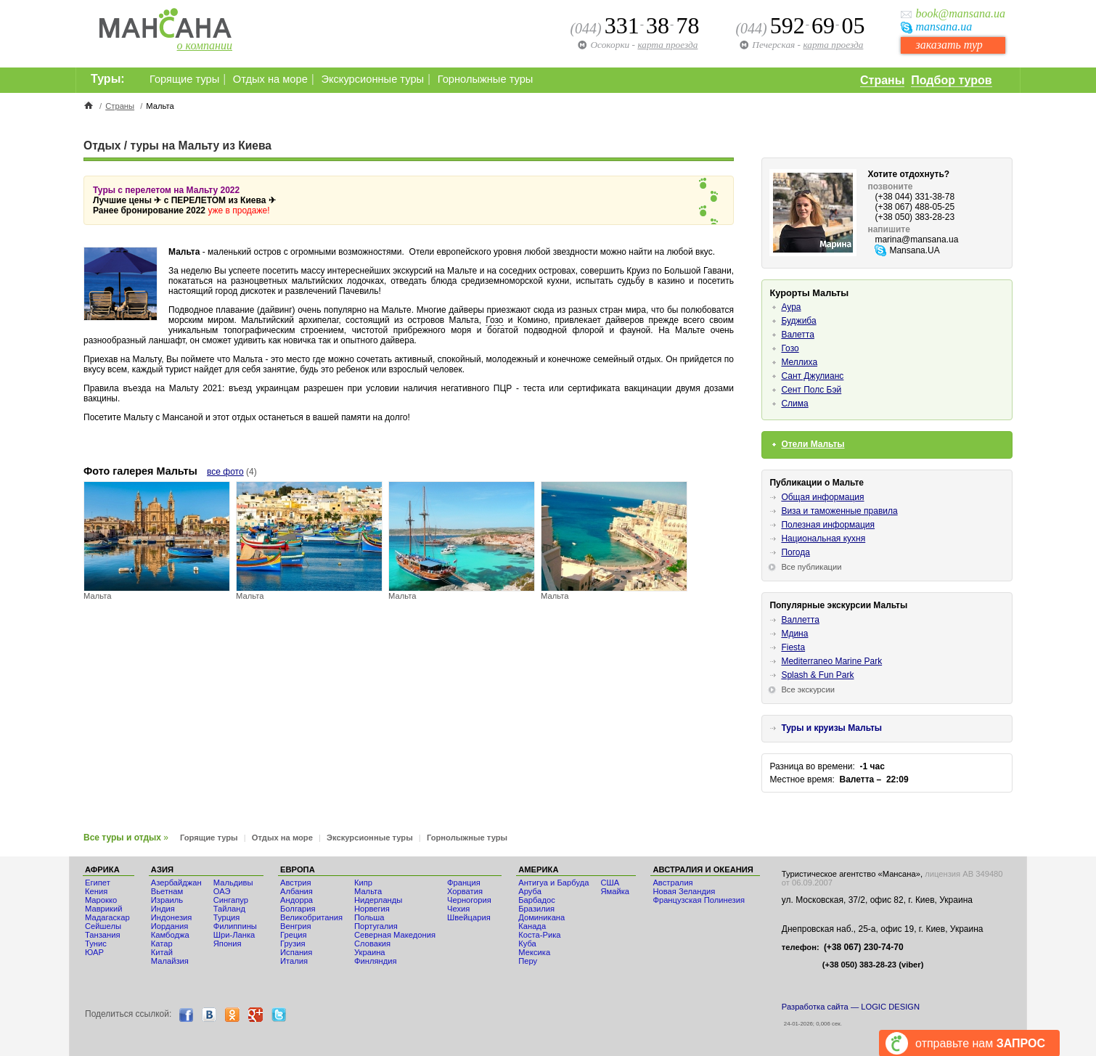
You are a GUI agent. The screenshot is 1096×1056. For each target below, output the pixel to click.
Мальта (368, 891)
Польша (369, 917)
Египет (97, 882)
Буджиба (798, 321)
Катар (162, 943)
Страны (882, 80)
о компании (204, 45)
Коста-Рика (539, 934)
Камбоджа (170, 934)
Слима (794, 403)
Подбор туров (951, 80)
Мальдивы (233, 882)
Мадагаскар (107, 917)
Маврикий (103, 908)
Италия (294, 961)
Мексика (534, 952)
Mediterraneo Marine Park (831, 661)
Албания (296, 891)
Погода (795, 552)
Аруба (529, 891)
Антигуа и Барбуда (553, 882)
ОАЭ (222, 891)
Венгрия (295, 926)
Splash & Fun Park (817, 675)
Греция (293, 934)
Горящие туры (184, 79)
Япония (227, 943)
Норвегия (372, 908)
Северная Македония (394, 934)
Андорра (296, 900)
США (609, 882)
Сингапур (230, 900)
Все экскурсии (808, 689)
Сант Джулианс (812, 376)
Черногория (469, 900)
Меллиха (799, 362)
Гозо (494, 320)
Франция (463, 882)
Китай (162, 952)
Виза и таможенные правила (839, 511)
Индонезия (171, 917)
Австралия (672, 882)
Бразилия (536, 908)
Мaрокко (101, 900)
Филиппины (235, 926)
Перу (527, 961)
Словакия (372, 943)
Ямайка (614, 891)
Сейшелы (103, 926)
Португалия (376, 926)
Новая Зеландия (684, 891)
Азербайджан (176, 882)
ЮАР (94, 952)
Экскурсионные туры (372, 79)
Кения (96, 891)
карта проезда (833, 44)
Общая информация (822, 497)
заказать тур (948, 44)
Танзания (102, 934)
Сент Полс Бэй (811, 390)
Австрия (295, 882)
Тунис (96, 943)
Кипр (363, 882)
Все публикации (811, 566)
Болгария (297, 908)
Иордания (169, 926)
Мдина (794, 634)
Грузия (293, 943)
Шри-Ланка (234, 934)
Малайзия (170, 961)
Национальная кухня (823, 538)
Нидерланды (378, 900)
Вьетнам (167, 891)
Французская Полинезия (699, 900)
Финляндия (375, 961)
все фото (225, 472)
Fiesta (793, 647)
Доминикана (541, 917)
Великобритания (311, 917)
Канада (532, 926)
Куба (527, 943)
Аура (791, 307)
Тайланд (229, 908)
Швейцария (469, 917)
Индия (163, 908)
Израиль (167, 900)
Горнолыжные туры (485, 79)
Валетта (797, 335)
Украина (369, 952)
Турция (226, 917)
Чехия (458, 908)
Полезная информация (828, 525)
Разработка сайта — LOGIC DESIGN (851, 1006)
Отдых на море (270, 79)
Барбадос (536, 900)
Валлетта (800, 620)
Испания (296, 952)
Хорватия (465, 891)
